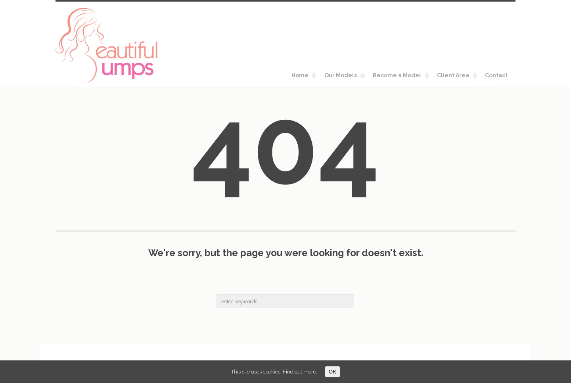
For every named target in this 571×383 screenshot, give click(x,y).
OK (332, 372)
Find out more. (300, 372)
